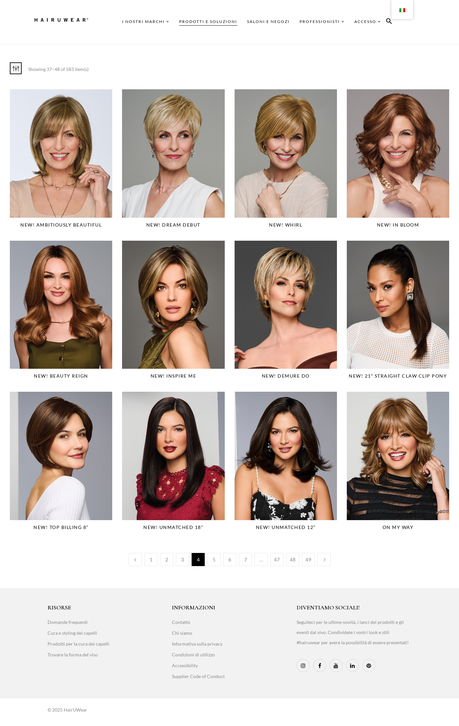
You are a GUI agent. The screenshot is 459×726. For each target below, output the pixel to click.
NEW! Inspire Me (174, 376)
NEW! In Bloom (398, 225)
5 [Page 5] (214, 559)
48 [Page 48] (293, 559)
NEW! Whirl (285, 225)
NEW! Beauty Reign (61, 376)
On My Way (398, 527)
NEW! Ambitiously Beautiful (61, 225)
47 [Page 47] (277, 559)
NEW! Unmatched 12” (286, 527)
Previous (135, 559)
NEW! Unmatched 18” (173, 527)
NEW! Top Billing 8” (61, 527)
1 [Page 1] (151, 559)
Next (324, 559)
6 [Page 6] (229, 559)
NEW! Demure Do (286, 376)
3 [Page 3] (182, 559)
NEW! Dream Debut (173, 225)
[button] (389, 22)
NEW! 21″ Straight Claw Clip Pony (398, 376)
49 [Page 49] (308, 559)
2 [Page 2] (166, 559)
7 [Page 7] (245, 559)
